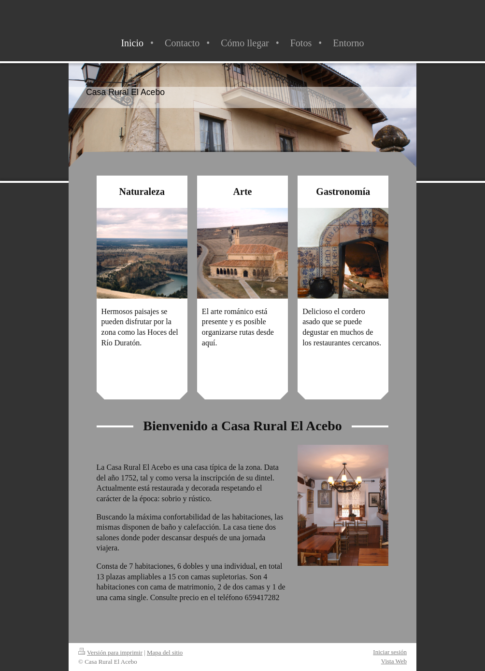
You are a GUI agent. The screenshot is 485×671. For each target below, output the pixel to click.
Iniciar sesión (390, 652)
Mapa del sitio (165, 652)
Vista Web (394, 661)
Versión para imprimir (110, 652)
